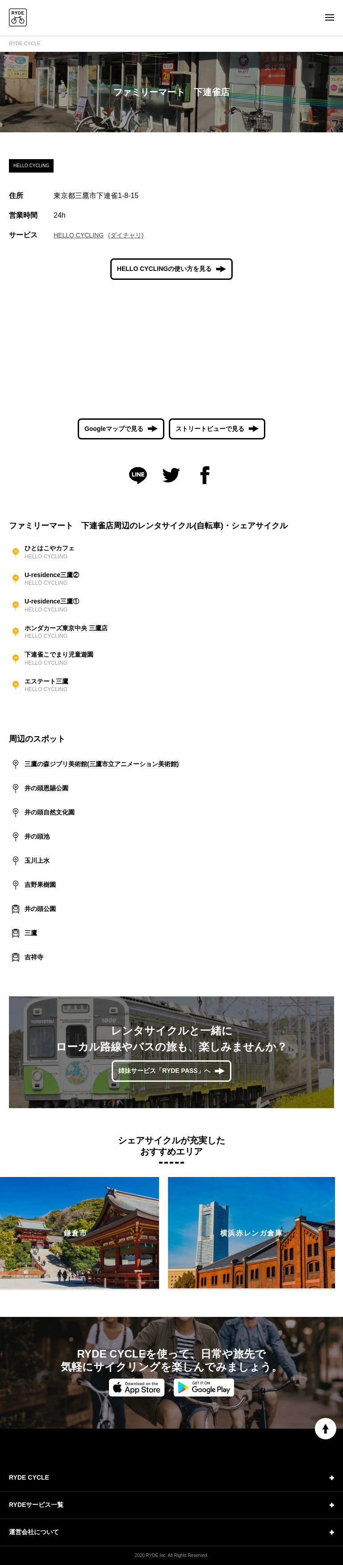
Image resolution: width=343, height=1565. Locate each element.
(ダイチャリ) (125, 235)
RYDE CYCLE (24, 43)
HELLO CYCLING (79, 235)
